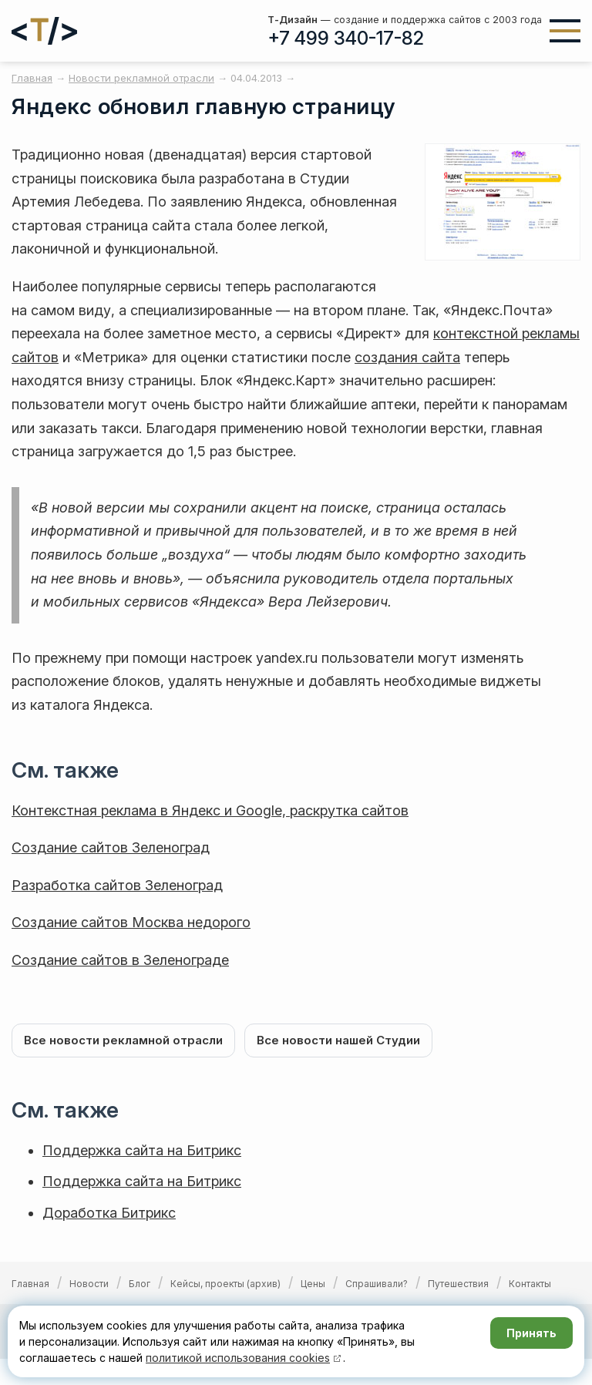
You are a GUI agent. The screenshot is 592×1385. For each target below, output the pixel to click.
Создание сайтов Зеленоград (111, 847)
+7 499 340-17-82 (345, 38)
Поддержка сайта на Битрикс (141, 1150)
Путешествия (458, 1283)
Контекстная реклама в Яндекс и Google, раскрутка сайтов (210, 810)
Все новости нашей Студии (338, 1040)
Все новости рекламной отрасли (123, 1040)
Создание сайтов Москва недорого (131, 922)
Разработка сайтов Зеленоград (117, 885)
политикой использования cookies (238, 1357)
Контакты (530, 1283)
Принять (531, 1333)
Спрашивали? (376, 1283)
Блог (139, 1283)
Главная (30, 1283)
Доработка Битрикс (109, 1213)
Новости (89, 1283)
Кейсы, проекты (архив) (225, 1283)
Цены (313, 1283)
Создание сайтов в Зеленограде (120, 960)
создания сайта (407, 357)
